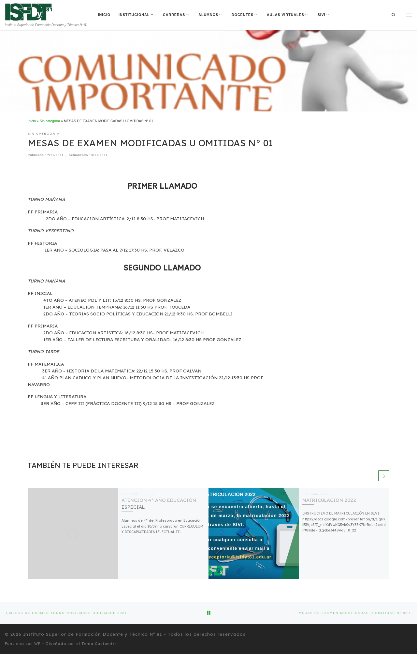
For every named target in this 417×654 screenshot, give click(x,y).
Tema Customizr (99, 643)
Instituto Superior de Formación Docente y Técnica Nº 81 (92, 634)
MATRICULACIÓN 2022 (329, 500)
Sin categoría (50, 121)
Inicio (32, 121)
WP (37, 643)
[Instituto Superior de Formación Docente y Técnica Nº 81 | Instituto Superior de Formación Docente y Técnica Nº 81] (28, 11)
